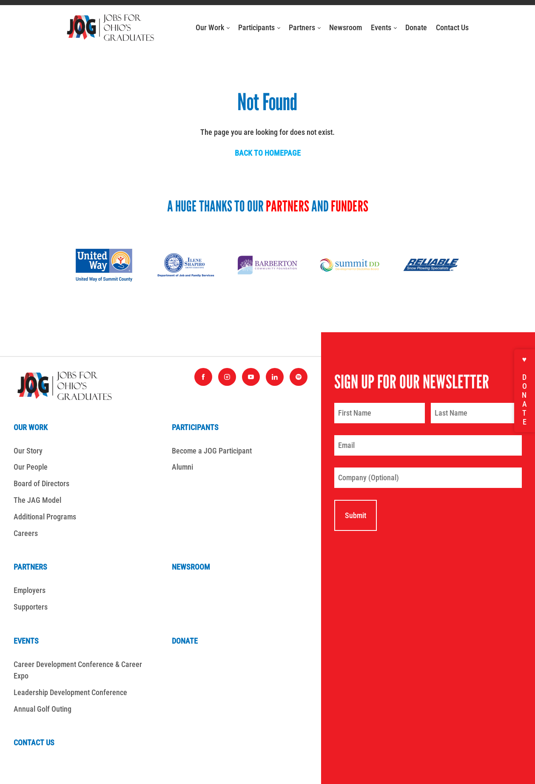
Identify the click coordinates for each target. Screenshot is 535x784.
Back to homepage (268, 152)
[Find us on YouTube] (251, 377)
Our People (31, 466)
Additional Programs (45, 516)
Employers (30, 590)
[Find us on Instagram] (227, 377)
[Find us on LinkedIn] (275, 377)
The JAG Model (37, 500)
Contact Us (452, 27)
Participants (259, 27)
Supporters (31, 606)
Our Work (213, 27)
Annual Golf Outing (42, 708)
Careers (26, 533)
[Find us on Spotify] (298, 377)
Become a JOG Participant (212, 450)
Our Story (28, 450)
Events (384, 27)
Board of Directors (41, 483)
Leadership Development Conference (70, 692)
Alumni (182, 466)
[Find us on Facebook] (203, 377)
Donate (416, 27)
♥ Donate (524, 390)
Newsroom (345, 27)
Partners (305, 27)
